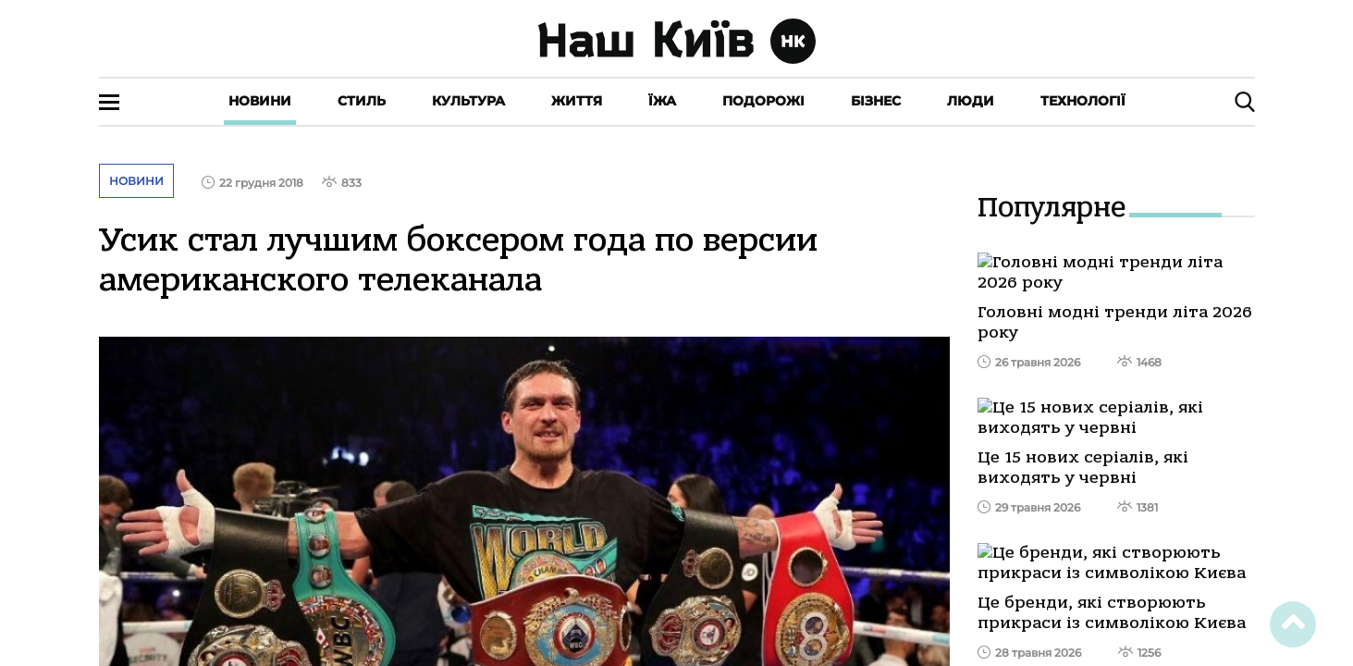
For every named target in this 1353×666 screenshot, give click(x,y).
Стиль (362, 100)
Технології (1082, 100)
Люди (970, 100)
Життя (576, 100)
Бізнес (876, 100)
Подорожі (763, 100)
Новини (259, 100)
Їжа (662, 100)
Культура (468, 100)
